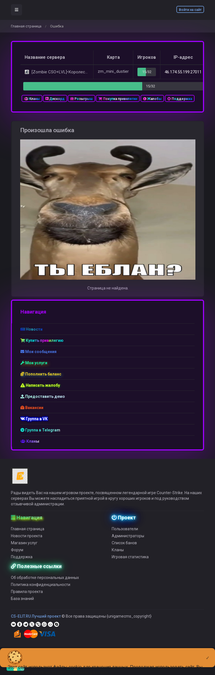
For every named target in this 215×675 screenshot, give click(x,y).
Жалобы (152, 99)
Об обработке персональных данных (45, 581)
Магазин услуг (24, 546)
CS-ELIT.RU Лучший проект (36, 620)
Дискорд (55, 99)
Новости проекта (26, 539)
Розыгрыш (81, 99)
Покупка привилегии (117, 99)
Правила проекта (27, 595)
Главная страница (26, 26)
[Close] (207, 653)
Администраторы (128, 539)
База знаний (22, 602)
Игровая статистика (130, 560)
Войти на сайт (190, 10)
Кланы (32, 99)
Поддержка (179, 99)
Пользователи (125, 532)
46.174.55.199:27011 (183, 71)
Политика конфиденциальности (40, 588)
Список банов (124, 546)
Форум (17, 553)
